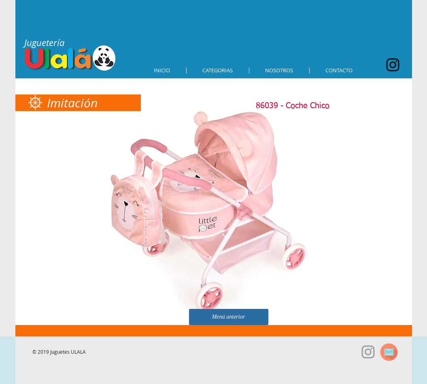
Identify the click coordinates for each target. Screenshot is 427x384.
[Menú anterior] (228, 317)
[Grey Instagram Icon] (368, 352)
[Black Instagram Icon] (393, 64)
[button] (218, 70)
